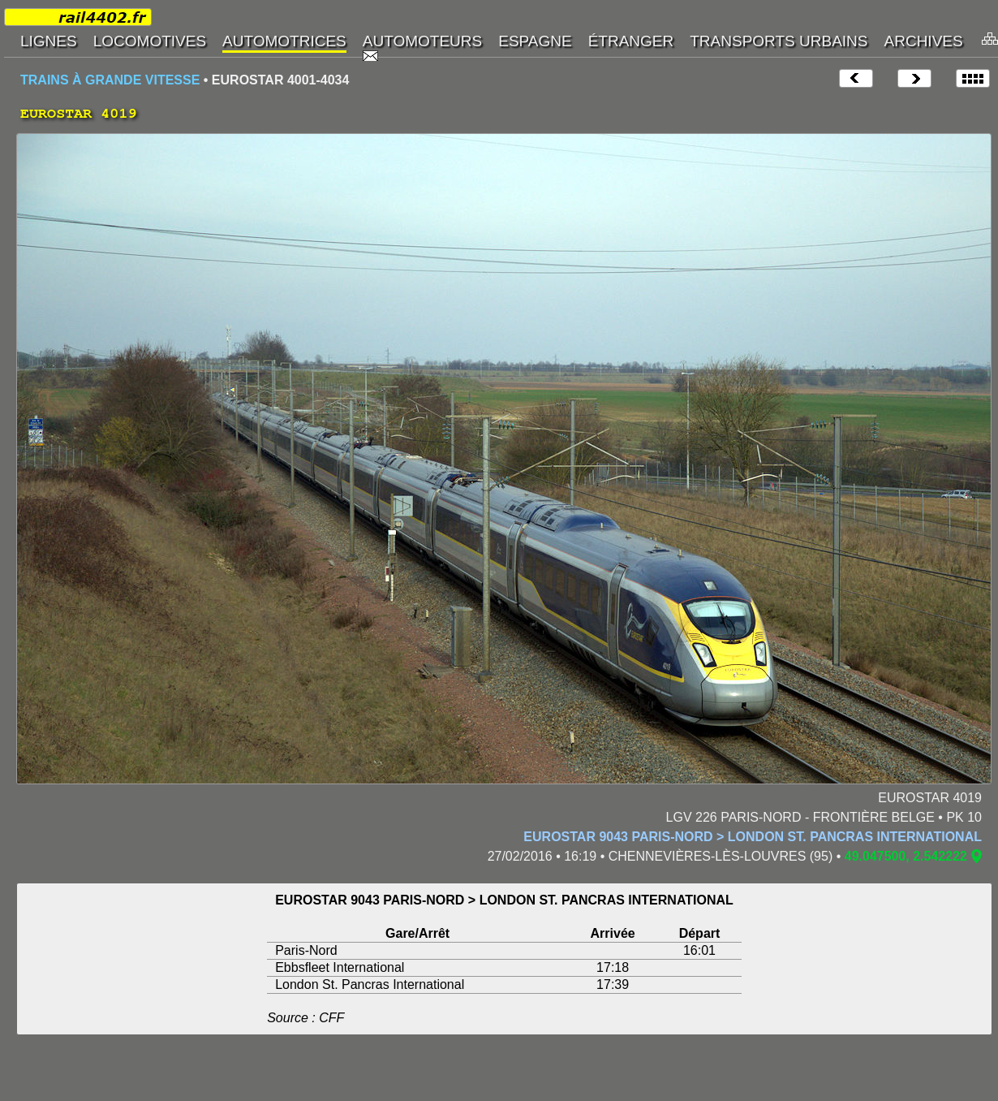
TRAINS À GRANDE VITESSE (110, 80)
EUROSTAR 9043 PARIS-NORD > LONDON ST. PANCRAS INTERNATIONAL (752, 837)
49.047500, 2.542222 (906, 856)
